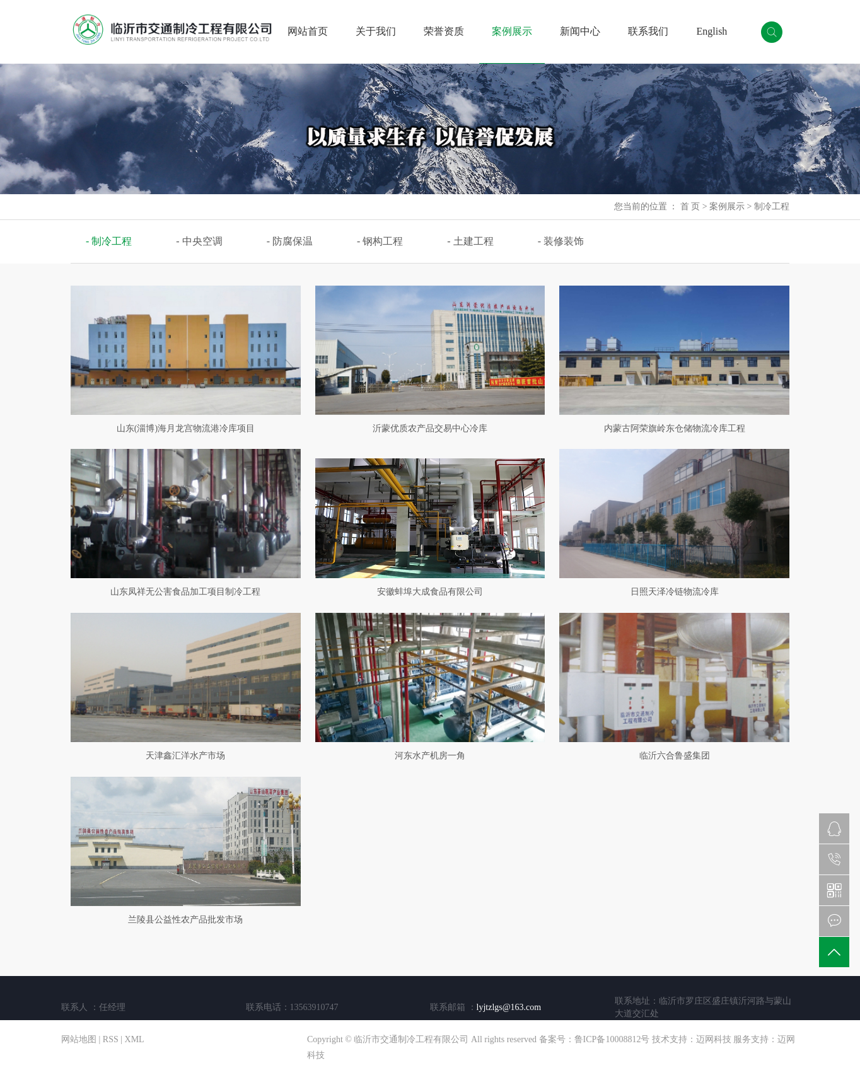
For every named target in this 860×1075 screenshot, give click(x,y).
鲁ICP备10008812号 (612, 1039)
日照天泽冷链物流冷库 (674, 591)
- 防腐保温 (290, 241)
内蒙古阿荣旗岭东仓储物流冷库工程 (674, 428)
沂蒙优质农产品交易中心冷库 (430, 428)
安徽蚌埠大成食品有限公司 (430, 591)
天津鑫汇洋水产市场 (185, 755)
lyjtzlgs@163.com (509, 1007)
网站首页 (308, 31)
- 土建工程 (470, 241)
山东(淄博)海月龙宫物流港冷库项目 (186, 428)
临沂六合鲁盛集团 (674, 755)
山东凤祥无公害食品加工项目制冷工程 (185, 591)
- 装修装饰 (561, 241)
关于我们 (376, 31)
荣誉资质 (444, 31)
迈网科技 (713, 1039)
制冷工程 (771, 206)
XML (134, 1039)
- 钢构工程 (380, 241)
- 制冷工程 (109, 241)
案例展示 (512, 31)
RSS (111, 1039)
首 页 (690, 206)
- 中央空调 (199, 241)
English (711, 31)
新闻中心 (580, 31)
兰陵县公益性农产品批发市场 (185, 919)
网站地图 (78, 1039)
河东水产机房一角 (430, 755)
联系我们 (648, 31)
